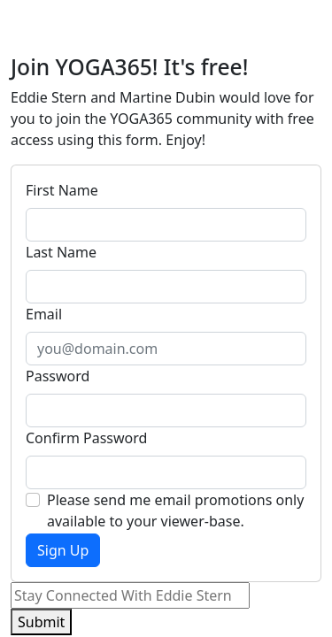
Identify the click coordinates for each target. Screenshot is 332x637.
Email (44, 314)
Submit (41, 622)
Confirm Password (86, 438)
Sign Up (63, 550)
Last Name (61, 252)
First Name (62, 190)
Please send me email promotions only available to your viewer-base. (175, 510)
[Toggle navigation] (296, 27)
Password (57, 376)
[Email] (130, 595)
